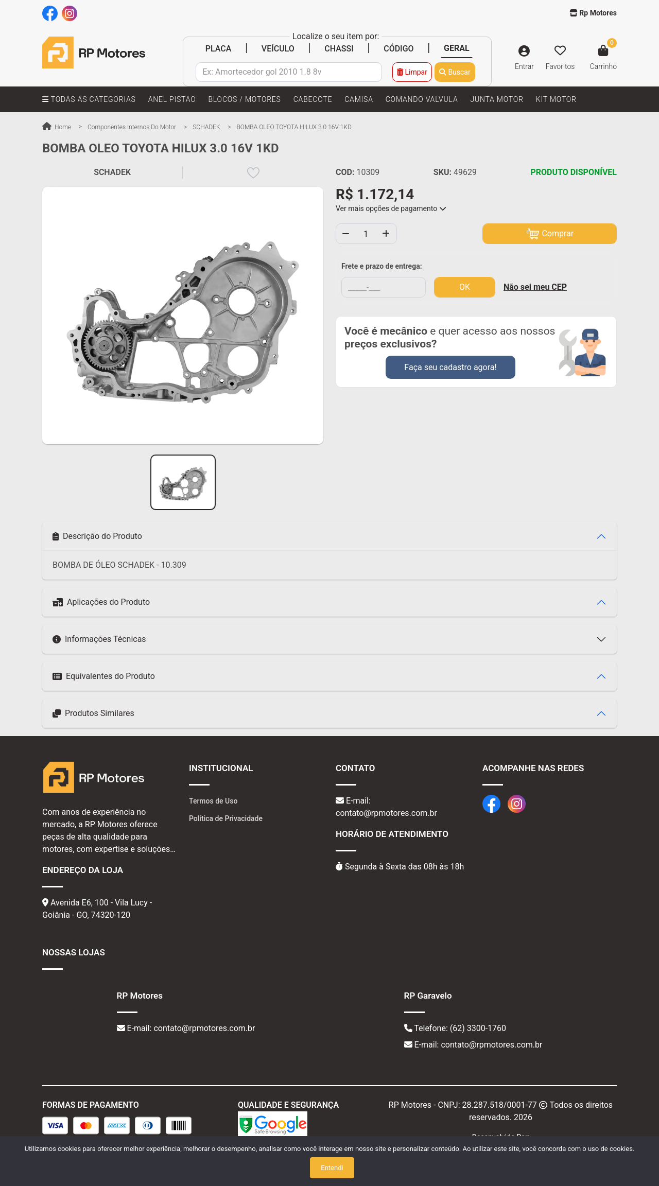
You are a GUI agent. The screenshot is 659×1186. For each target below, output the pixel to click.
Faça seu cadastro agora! (450, 367)
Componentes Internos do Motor (132, 127)
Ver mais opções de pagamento (391, 208)
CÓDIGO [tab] (398, 49)
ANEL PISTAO (172, 99)
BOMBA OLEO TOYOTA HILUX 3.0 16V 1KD (294, 127)
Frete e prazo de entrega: (381, 266)
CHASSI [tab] (338, 49)
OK (464, 287)
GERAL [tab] (457, 48)
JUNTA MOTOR (496, 99)
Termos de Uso (213, 801)
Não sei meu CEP (535, 287)
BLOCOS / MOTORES (244, 99)
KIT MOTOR (556, 99)
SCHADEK (206, 127)
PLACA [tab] (218, 49)
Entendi (332, 1168)
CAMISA (358, 99)
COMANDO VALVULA (422, 99)
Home (56, 127)
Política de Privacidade (226, 818)
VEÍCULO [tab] (278, 49)
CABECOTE (312, 99)
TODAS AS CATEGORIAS (89, 99)
